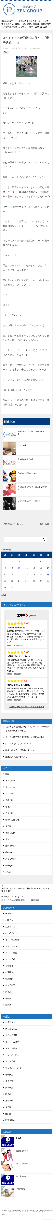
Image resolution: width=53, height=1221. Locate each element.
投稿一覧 (9, 1087)
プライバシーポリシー (15, 1068)
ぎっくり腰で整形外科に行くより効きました (25, 737)
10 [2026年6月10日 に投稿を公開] (19, 568)
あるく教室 (10, 780)
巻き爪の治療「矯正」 (26, 459)
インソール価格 (12, 940)
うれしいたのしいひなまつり (29, 473)
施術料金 (9, 1100)
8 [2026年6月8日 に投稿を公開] (5, 568)
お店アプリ (10, 927)
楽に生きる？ (21, 1176)
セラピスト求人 (12, 1055)
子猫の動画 (20, 1189)
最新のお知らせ (12, 819)
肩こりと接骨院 (22, 1164)
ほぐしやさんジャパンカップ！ (30, 501)
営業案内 (9, 979)
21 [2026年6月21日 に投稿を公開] (48, 574)
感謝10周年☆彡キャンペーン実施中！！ (31, 433)
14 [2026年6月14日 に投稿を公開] (48, 568)
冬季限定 (9, 972)
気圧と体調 (44, 524)
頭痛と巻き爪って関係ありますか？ (21, 750)
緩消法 (8, 1005)
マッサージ (10, 793)
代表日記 (9, 800)
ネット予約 (10, 959)
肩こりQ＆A (10, 859)
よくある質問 (11, 1035)
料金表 (8, 992)
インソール (10, 787)
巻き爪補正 (10, 985)
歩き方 (8, 839)
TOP (25, 889)
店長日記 (9, 813)
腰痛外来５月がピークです (17, 757)
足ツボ (8, 872)
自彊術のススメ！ (23, 1151)
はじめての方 (11, 933)
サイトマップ (11, 946)
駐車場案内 (10, 1120)
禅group (8, 852)
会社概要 (9, 966)
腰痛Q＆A (9, 865)
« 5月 (3, 595)
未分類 (8, 826)
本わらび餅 (10, 833)
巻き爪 (8, 806)
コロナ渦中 (22, 445)
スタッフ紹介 (11, 953)
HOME (8, 913)
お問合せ (9, 920)
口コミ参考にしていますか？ (18, 743)
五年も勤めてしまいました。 (15, 524)
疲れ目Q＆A (10, 846)
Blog (5, 52)
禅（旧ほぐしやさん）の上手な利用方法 (32, 488)
